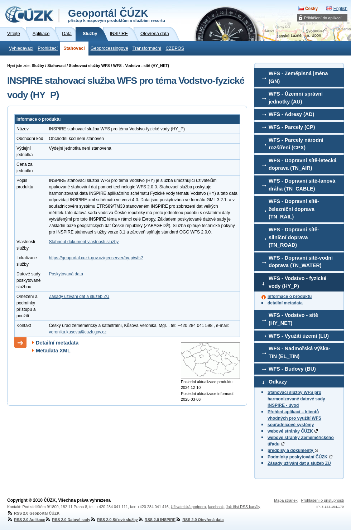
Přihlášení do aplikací (323, 18)
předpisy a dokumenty (293, 450)
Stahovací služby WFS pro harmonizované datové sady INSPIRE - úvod (296, 399)
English (340, 8)
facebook (216, 507)
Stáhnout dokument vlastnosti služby (84, 241)
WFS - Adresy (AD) (291, 114)
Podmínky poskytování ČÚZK (300, 456)
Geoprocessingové (109, 48)
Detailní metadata (57, 343)
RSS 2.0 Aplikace (26, 519)
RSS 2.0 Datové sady (67, 519)
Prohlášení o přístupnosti (322, 500)
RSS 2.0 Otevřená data (199, 519)
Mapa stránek (285, 500)
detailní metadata (285, 302)
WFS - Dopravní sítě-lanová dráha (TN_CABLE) (302, 185)
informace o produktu (290, 296)
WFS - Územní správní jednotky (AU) (296, 98)
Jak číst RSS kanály (243, 507)
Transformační (147, 48)
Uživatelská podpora (188, 507)
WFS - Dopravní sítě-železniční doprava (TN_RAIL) (294, 209)
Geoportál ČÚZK (116, 15)
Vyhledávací (21, 48)
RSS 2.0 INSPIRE (157, 519)
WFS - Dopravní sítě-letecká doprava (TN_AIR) (303, 164)
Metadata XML (53, 350)
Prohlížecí (48, 48)
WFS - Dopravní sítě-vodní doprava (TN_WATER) (301, 262)
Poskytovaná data (66, 273)
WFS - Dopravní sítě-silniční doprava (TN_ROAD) (294, 237)
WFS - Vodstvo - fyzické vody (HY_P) (297, 282)
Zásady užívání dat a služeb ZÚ (299, 463)
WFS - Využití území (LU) (299, 336)
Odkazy (278, 382)
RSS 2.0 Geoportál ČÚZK (33, 513)
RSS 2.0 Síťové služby (114, 519)
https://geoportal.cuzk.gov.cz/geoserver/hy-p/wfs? (96, 257)
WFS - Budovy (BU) (292, 369)
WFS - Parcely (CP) (292, 127)
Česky (311, 8)
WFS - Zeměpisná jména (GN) (298, 77)
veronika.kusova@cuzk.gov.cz (78, 331)
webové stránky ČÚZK (293, 431)
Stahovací (74, 48)
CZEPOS (174, 48)
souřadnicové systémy (291, 424)
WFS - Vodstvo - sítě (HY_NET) (293, 319)
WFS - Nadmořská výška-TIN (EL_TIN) (299, 352)
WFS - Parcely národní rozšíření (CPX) (296, 144)
